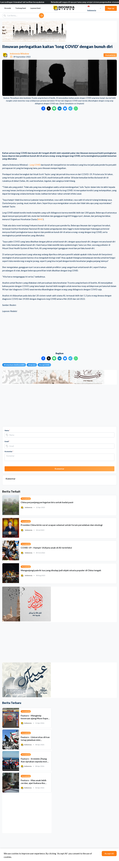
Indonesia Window (19, 53)
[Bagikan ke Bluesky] (65, 108)
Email (7, 441)
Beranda (7, 8)
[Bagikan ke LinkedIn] (60, 108)
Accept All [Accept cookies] (109, 853)
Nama (7, 430)
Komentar (9, 451)
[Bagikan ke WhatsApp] (76, 108)
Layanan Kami (35, 8)
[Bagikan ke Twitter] (49, 108)
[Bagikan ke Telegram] (70, 108)
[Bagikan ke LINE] (54, 108)
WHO (40, 219)
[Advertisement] (59, 131)
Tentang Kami (20, 8)
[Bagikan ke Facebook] (43, 108)
